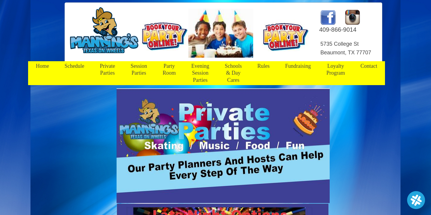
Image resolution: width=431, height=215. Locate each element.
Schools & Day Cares (233, 73)
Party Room (169, 69)
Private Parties (107, 69)
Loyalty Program (335, 69)
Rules (263, 66)
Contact (368, 66)
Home (42, 66)
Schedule (74, 66)
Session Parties (139, 69)
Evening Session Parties (200, 73)
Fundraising (298, 66)
